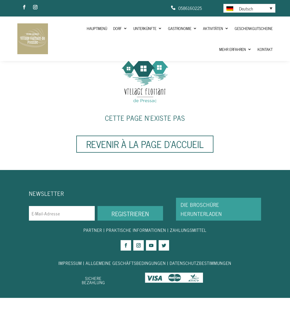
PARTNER (92, 253)
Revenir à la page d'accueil (145, 167)
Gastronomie (179, 28)
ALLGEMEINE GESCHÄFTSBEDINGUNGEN (126, 285)
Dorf (117, 28)
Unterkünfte (144, 28)
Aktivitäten (213, 28)
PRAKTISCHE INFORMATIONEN (136, 253)
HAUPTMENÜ (97, 28)
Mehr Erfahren (232, 49)
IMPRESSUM (70, 285)
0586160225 (190, 8)
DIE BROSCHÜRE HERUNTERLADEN (201, 232)
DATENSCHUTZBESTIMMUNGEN (200, 285)
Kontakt (265, 49)
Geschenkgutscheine (254, 28)
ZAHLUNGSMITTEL (188, 253)
